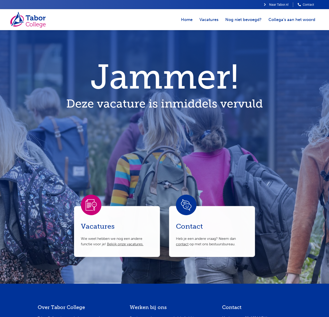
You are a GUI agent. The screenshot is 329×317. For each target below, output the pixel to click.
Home (187, 19)
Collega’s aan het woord (291, 19)
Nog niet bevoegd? (243, 19)
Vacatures (208, 19)
